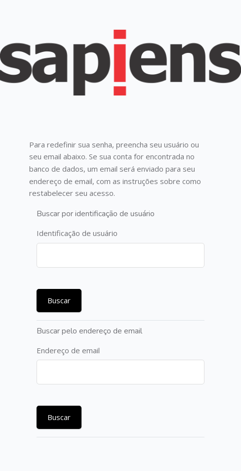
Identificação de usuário (77, 233)
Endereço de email (68, 350)
